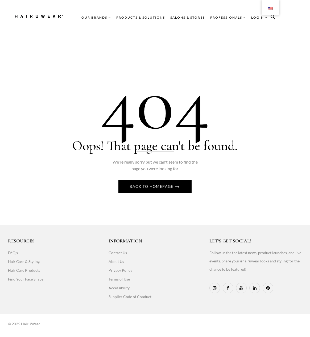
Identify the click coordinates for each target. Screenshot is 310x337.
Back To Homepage (152, 186)
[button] (273, 18)
